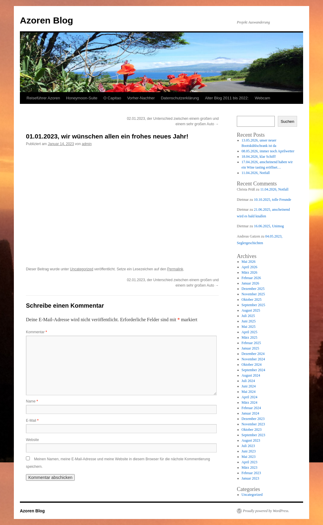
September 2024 (253, 370)
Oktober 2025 (252, 299)
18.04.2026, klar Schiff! (259, 156)
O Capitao (112, 98)
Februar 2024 (251, 408)
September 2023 (253, 435)
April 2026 (249, 267)
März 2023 (249, 467)
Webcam (262, 98)
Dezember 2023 (253, 419)
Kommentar (36, 332)
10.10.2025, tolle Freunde (272, 199)
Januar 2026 (250, 283)
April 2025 (249, 332)
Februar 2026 (251, 278)
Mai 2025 (249, 327)
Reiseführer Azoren (43, 98)
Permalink (175, 269)
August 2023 (251, 440)
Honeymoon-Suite (81, 98)
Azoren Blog (46, 20)
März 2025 (249, 337)
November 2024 (253, 359)
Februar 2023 (251, 473)
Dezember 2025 (253, 289)
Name (32, 401)
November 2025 (253, 294)
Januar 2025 (250, 348)
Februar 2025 (251, 343)
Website (32, 440)
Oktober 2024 (252, 364)
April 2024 (249, 397)
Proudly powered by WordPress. (266, 511)
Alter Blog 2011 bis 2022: (227, 98)
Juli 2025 (248, 316)
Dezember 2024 (253, 354)
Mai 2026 (249, 261)
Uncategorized (81, 269)
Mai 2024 (249, 392)
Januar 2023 (250, 478)
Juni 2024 (249, 386)
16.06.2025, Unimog (269, 226)
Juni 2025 (249, 321)
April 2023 (249, 462)
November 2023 (253, 424)
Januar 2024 (250, 413)
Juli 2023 (248, 446)
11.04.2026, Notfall (256, 173)
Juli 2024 (248, 381)
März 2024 (249, 402)
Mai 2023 (249, 457)
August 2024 (251, 375)
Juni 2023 (249, 451)
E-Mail (32, 420)
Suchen (287, 121)
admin (87, 144)
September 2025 (253, 305)
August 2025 (251, 310)
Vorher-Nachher (141, 98)
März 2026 (249, 272)
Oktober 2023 (252, 429)
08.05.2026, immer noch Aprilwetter (268, 151)
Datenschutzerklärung (180, 98)
